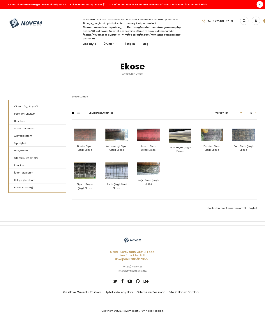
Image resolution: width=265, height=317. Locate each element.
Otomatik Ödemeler (26, 158)
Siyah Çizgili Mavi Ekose (117, 186)
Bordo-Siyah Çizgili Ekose (84, 148)
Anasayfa (128, 74)
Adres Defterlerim (24, 128)
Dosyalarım (21, 150)
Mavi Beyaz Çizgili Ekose (180, 149)
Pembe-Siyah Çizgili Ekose (212, 148)
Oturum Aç (20, 106)
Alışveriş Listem (23, 136)
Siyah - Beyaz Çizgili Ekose (85, 186)
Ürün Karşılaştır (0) (101, 112)
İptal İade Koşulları (119, 292)
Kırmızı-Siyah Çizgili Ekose (148, 148)
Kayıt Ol (33, 106)
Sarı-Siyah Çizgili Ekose (244, 148)
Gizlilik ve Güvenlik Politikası (82, 292)
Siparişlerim (21, 143)
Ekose (139, 74)
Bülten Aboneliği (23, 187)
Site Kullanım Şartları (184, 292)
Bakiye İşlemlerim (24, 180)
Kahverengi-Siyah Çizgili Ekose (116, 148)
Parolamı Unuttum (25, 113)
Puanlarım (20, 165)
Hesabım (19, 121)
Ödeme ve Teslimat (151, 292)
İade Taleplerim (23, 172)
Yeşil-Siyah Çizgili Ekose (148, 182)
